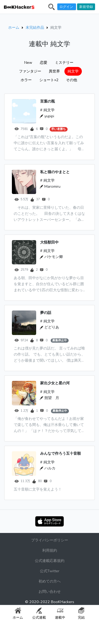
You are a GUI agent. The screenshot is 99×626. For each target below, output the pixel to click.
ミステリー (64, 62)
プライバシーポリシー (49, 540)
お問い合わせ (50, 591)
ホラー (26, 80)
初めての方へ (50, 581)
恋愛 (43, 62)
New (28, 62)
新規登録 (86, 6)
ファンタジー (30, 71)
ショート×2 (48, 80)
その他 (71, 80)
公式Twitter (49, 571)
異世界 (54, 71)
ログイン (66, 6)
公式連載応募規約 (49, 560)
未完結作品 (35, 27)
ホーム (13, 27)
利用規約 (49, 550)
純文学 (73, 71)
